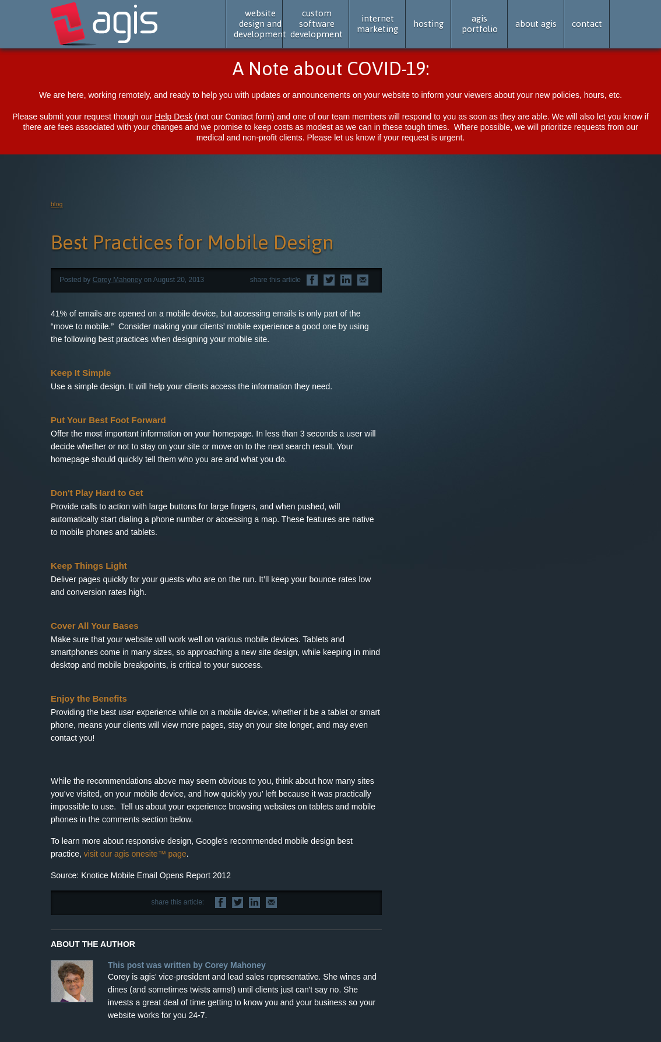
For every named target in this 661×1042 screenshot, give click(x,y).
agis (105, 24)
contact (587, 24)
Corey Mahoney (117, 280)
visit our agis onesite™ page (135, 853)
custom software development (316, 23)
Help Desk (174, 116)
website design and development (260, 23)
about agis (536, 24)
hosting (428, 24)
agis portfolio (480, 23)
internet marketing (377, 23)
